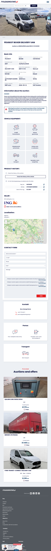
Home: (4, 37)
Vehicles (4, 495)
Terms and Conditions (39, 521)
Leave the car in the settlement (23, 498)
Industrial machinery (7, 501)
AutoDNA (36, 507)
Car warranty (37, 497)
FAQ (35, 519)
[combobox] (26, 5)
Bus (3, 499)
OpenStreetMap (39, 239)
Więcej (16, 549)
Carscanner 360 (38, 505)
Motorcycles (5, 508)
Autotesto (36, 509)
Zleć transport (25, 354)
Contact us (36, 516)
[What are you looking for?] (18, 5)
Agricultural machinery (8, 502)
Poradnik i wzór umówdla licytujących (36, 333)
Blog (4, 517)
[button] (49, 18)
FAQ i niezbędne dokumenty (15, 333)
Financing (36, 495)
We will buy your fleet (23, 495)
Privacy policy (37, 523)
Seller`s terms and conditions (12, 203)
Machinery (5, 506)
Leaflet (34, 239)
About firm (5, 515)
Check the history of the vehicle (25, 173)
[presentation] (15, 286)
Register (36, 518)
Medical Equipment (7, 504)
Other (4, 510)
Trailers (4, 497)
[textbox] (26, 6)
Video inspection (38, 501)
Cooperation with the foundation (7, 520)
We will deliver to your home (39, 503)
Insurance (36, 499)
